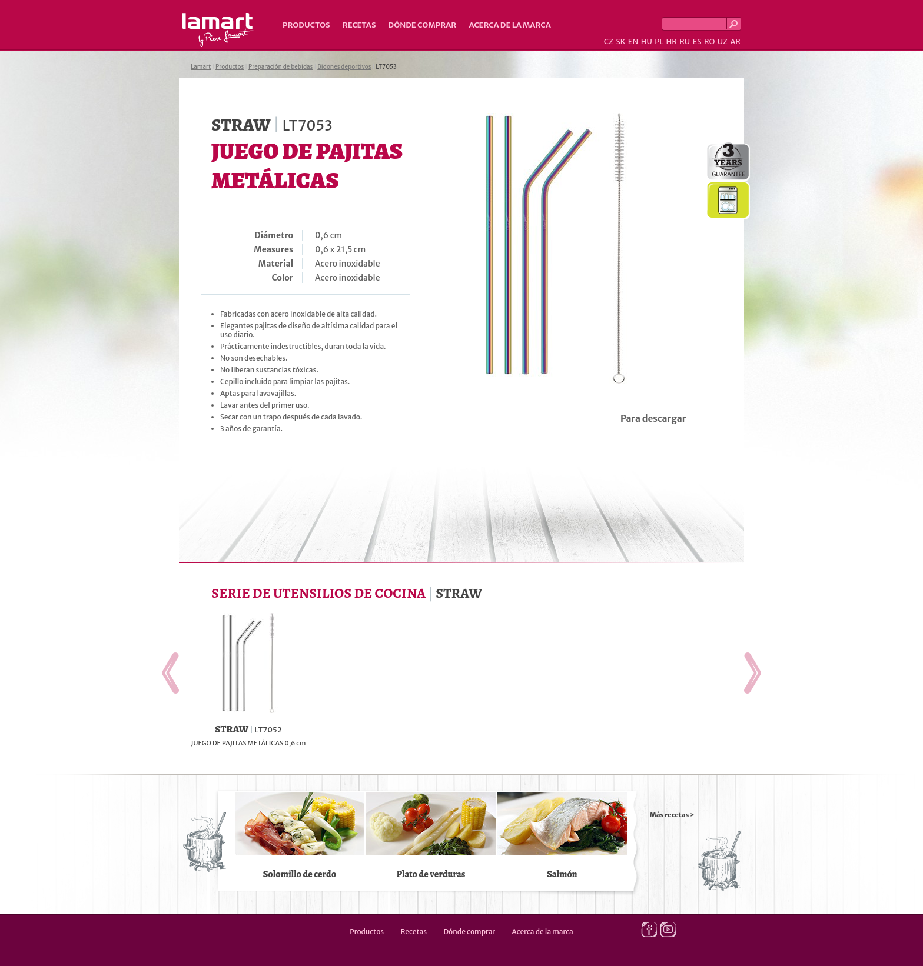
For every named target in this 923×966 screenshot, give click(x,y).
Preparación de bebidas (280, 67)
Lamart (218, 30)
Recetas (359, 25)
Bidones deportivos (344, 67)
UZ (723, 41)
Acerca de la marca (509, 25)
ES (697, 41)
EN (633, 41)
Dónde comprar (423, 25)
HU (646, 41)
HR (671, 41)
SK (620, 41)
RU (684, 41)
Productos (306, 25)
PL (659, 41)
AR (735, 41)
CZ (608, 41)
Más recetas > (672, 815)
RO (709, 41)
